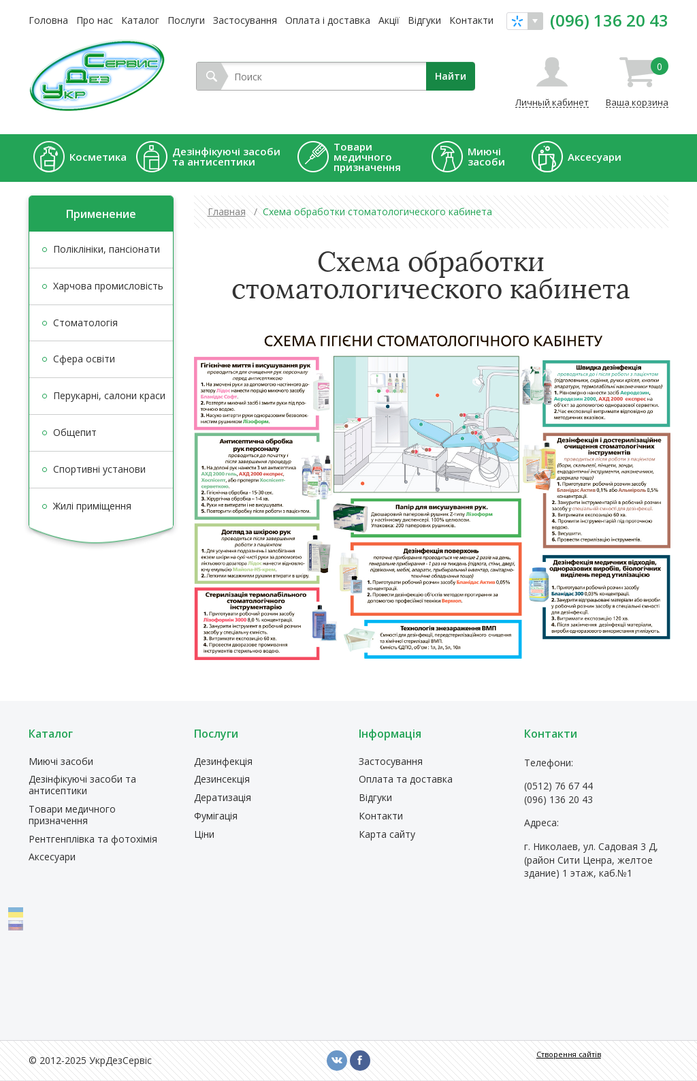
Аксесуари (52, 857)
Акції (389, 20)
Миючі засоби (61, 762)
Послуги (186, 20)
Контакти (471, 20)
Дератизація (222, 798)
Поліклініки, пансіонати (106, 248)
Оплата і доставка (327, 20)
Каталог (140, 20)
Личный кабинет (552, 102)
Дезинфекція (223, 762)
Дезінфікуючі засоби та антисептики (82, 785)
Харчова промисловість (108, 285)
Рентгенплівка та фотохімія (93, 839)
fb (360, 1060)
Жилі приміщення (92, 505)
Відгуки (424, 20)
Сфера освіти (84, 358)
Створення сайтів (568, 1054)
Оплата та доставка (406, 779)
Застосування (245, 20)
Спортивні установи (99, 469)
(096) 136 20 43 (609, 20)
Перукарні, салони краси (109, 395)
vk (337, 1060)
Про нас (94, 20)
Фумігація (216, 816)
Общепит (75, 432)
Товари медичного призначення (72, 815)
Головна (48, 20)
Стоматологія (85, 322)
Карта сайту (387, 835)
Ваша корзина (637, 82)
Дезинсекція (222, 779)
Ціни (204, 835)
